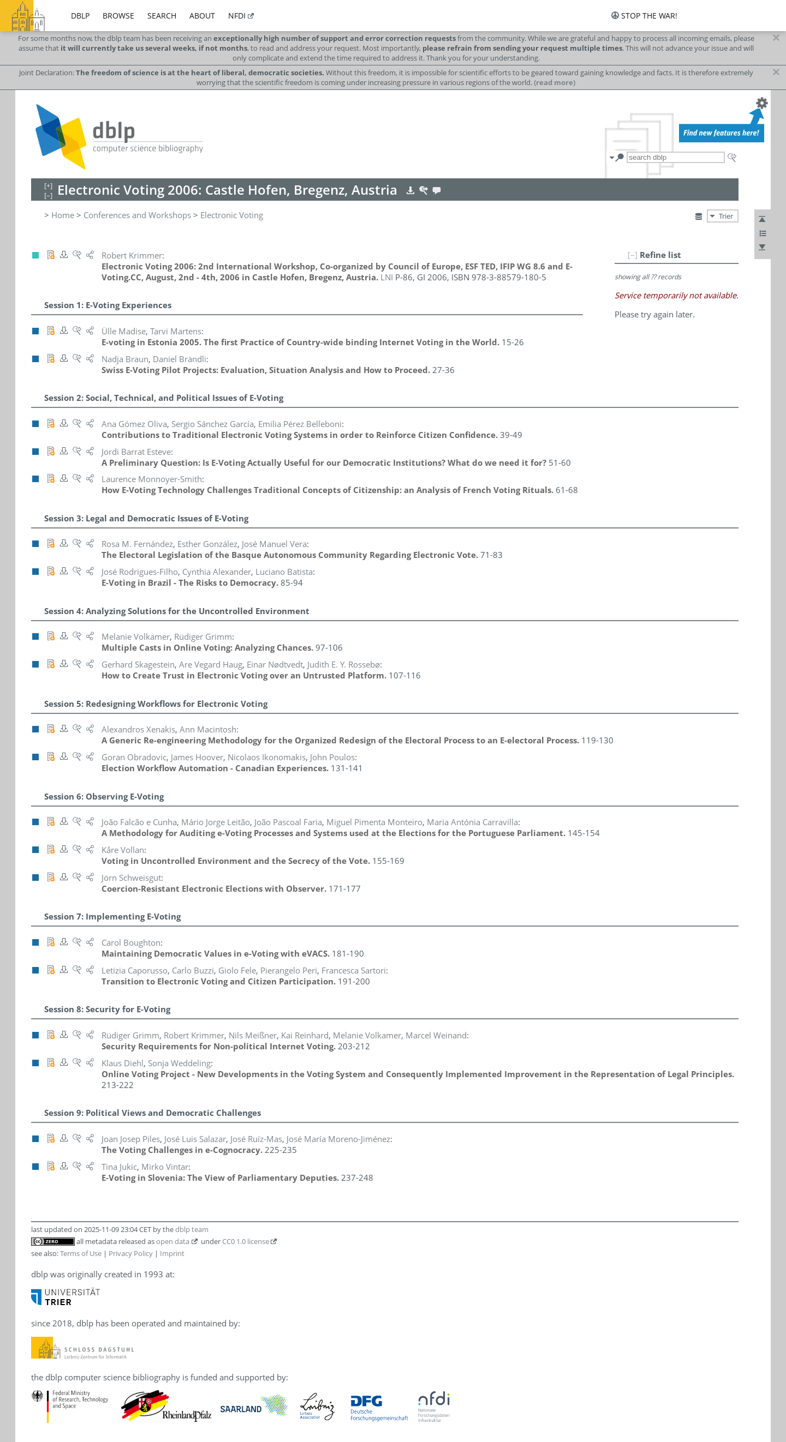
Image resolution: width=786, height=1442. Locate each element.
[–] (633, 254)
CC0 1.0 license (245, 1241)
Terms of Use (81, 1253)
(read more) (554, 82)
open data (172, 1241)
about (202, 15)
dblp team (192, 1229)
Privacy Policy (131, 1253)
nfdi (237, 15)
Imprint (172, 1253)
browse (118, 15)
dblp (80, 15)
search (161, 15)
